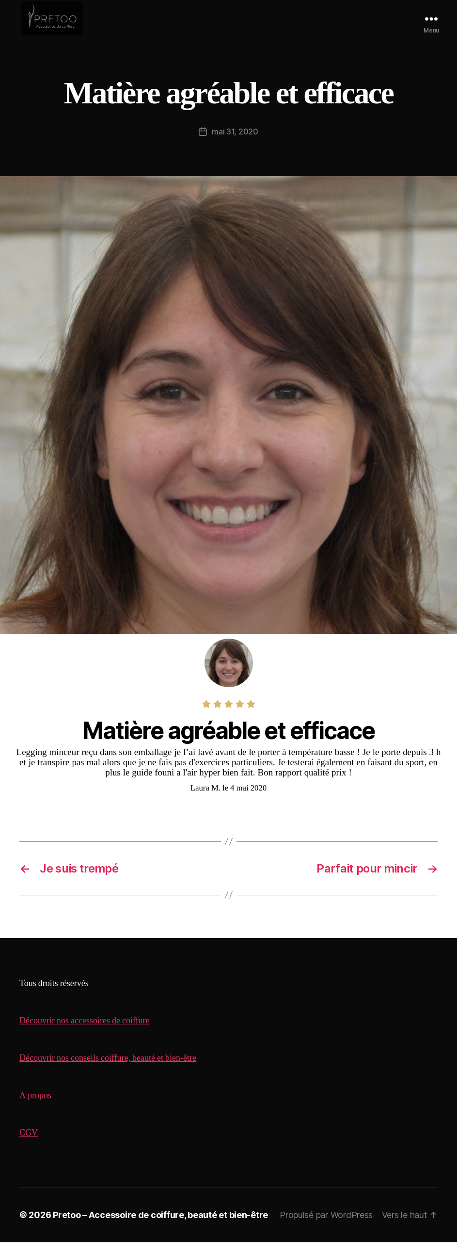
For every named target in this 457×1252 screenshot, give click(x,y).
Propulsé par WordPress (326, 1224)
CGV (28, 1142)
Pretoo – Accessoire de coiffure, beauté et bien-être (160, 1224)
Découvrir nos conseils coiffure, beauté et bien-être (107, 1067)
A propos (35, 1105)
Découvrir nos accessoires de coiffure (84, 1030)
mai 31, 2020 (235, 141)
